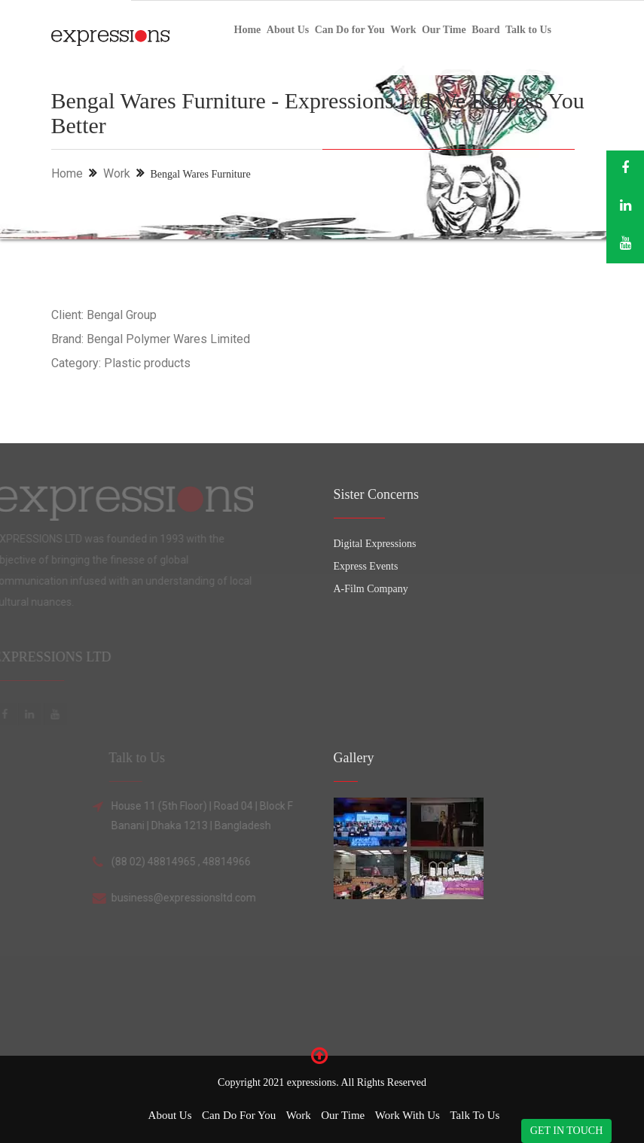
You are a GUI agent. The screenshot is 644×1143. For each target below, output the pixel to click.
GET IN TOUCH (566, 1130)
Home (247, 29)
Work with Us (407, 1115)
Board (485, 29)
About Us (288, 29)
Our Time (444, 29)
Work (403, 29)
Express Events (366, 566)
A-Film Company (371, 588)
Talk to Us (528, 29)
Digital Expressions (375, 543)
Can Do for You (350, 29)
